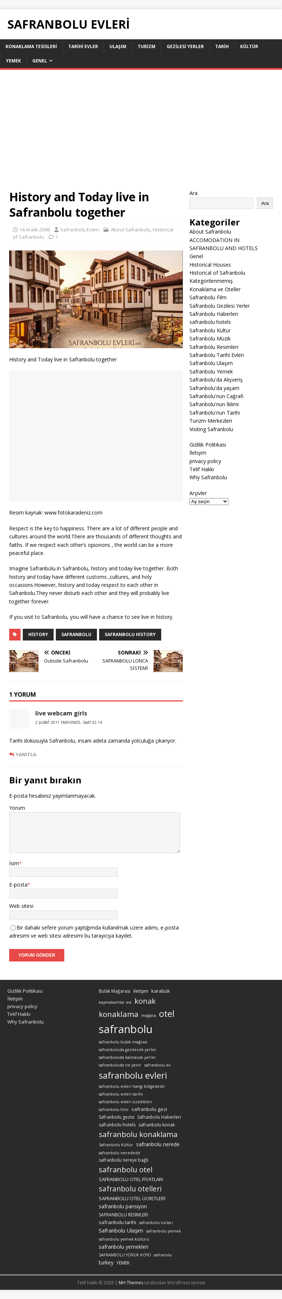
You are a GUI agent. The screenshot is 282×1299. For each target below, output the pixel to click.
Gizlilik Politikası (207, 444)
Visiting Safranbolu (211, 429)
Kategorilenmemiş (211, 280)
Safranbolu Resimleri (213, 346)
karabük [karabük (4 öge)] (160, 991)
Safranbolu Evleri (79, 229)
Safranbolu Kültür (210, 330)
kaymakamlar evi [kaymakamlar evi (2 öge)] (115, 1002)
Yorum (17, 807)
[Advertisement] (141, 134)
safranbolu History (130, 634)
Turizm (146, 46)
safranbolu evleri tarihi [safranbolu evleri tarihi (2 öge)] (121, 1094)
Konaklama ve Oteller (215, 289)
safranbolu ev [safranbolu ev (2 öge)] (157, 1065)
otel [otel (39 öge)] (166, 1014)
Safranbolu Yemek (211, 371)
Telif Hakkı (201, 469)
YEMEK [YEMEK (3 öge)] (123, 1263)
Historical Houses (210, 264)
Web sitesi (21, 905)
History (38, 634)
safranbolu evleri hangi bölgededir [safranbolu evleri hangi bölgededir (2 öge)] (132, 1086)
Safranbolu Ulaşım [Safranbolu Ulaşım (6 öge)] (121, 1230)
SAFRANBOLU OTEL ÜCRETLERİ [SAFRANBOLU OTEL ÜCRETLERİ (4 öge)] (132, 1198)
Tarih (222, 46)
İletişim (197, 452)
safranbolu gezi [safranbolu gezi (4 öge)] (149, 1109)
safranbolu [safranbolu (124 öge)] (126, 1029)
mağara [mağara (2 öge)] (148, 1015)
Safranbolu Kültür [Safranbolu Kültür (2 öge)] (116, 1144)
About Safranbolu (131, 229)
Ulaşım (117, 46)
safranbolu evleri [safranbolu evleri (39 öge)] (133, 1075)
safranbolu (76, 634)
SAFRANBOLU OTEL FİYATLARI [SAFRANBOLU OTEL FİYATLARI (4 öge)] (131, 1179)
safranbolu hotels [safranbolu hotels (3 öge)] (117, 1125)
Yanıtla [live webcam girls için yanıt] (26, 754)
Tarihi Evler (83, 46)
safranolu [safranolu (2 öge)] (163, 1254)
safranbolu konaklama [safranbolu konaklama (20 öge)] (138, 1134)
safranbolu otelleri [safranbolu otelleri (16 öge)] (130, 1189)
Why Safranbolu (208, 477)
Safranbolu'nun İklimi (214, 404)
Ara (193, 193)
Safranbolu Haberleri (213, 313)
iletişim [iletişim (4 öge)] (140, 991)
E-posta (18, 884)
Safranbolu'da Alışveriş (216, 379)
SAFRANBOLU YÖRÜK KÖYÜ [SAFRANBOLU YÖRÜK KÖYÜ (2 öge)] (125, 1254)
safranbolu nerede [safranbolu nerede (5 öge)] (158, 1144)
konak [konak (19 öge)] (145, 1001)
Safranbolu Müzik (210, 338)
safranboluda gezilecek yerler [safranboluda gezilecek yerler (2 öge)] (127, 1049)
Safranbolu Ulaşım (211, 363)
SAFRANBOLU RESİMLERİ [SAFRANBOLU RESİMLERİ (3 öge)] (123, 1215)
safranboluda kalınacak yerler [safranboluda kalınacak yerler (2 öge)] (127, 1057)
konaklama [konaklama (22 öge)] (118, 1014)
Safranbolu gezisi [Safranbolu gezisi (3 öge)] (116, 1117)
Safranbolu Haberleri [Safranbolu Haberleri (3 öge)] (159, 1117)
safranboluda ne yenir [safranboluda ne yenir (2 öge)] (120, 1065)
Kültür (249, 46)
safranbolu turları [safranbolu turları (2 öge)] (156, 1222)
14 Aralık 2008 (34, 229)
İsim (14, 863)
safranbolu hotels (210, 321)
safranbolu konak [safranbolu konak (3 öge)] (156, 1125)
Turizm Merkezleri (210, 420)
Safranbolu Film (208, 297)
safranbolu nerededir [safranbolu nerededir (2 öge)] (120, 1152)
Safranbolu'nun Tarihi (214, 412)
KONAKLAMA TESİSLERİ (31, 46)
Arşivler (198, 493)
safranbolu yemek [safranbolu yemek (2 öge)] (163, 1231)
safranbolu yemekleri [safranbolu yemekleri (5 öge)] (123, 1246)
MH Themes (131, 1283)
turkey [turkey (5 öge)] (106, 1262)
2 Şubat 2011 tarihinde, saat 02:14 (68, 722)
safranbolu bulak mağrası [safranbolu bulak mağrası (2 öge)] (123, 1041)
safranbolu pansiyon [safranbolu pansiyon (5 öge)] (123, 1206)
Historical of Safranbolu (217, 272)
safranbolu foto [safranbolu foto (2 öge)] (114, 1109)
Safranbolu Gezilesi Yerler (219, 305)
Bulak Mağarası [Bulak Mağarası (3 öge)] (114, 991)
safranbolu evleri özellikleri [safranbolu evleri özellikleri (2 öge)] (125, 1101)
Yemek (13, 61)
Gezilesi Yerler (185, 46)
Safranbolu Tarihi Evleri (216, 354)
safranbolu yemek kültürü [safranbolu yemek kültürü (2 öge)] (124, 1239)
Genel (39, 61)
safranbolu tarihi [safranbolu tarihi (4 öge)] (117, 1222)
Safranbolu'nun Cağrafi (216, 396)
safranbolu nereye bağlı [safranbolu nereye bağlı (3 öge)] (123, 1160)
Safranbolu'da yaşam (214, 388)
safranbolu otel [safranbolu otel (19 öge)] (125, 1169)
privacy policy (205, 461)
